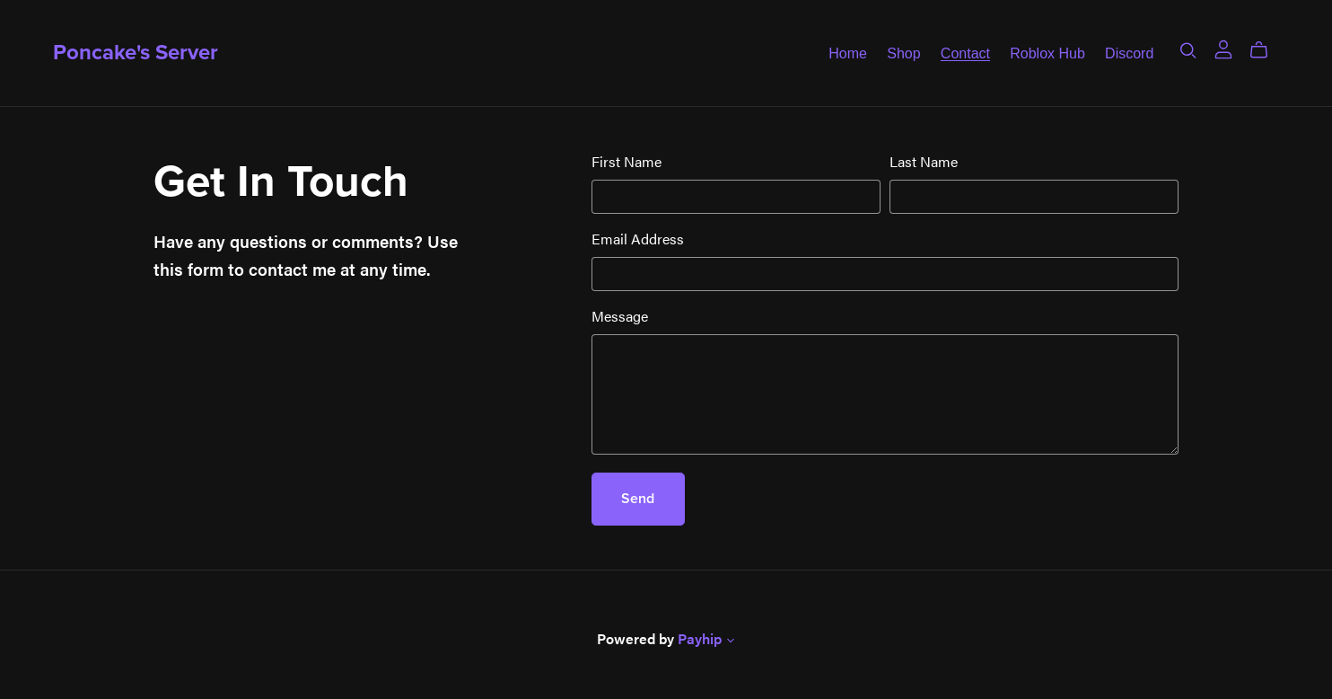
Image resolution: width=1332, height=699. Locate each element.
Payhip (700, 638)
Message (620, 315)
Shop (903, 52)
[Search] (1188, 49)
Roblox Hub (1047, 52)
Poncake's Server (135, 53)
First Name (627, 161)
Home (847, 52)
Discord (1129, 52)
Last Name (923, 161)
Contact (965, 52)
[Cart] (1266, 50)
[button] (730, 641)
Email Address (638, 238)
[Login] (1223, 47)
